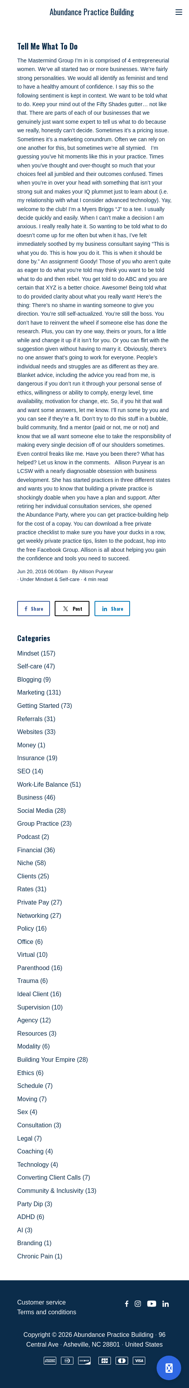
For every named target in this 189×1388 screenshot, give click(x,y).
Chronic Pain (39, 1256)
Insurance (37, 758)
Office (30, 941)
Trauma (32, 980)
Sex (27, 1112)
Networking (39, 915)
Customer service (41, 1302)
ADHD (30, 1217)
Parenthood (39, 968)
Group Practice (44, 823)
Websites (36, 732)
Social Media (41, 810)
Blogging (34, 679)
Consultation (39, 1125)
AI (24, 1230)
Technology (37, 1164)
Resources (36, 1033)
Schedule (35, 1085)
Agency (34, 1020)
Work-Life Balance (49, 784)
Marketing (39, 692)
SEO (30, 771)
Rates (31, 889)
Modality (33, 1046)
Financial (36, 850)
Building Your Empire (52, 1059)
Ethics (30, 1073)
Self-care (69, 579)
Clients (33, 876)
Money (31, 745)
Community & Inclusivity (56, 1190)
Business (36, 797)
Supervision (40, 1007)
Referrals (36, 719)
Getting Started (44, 705)
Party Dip (34, 1204)
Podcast (33, 837)
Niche (31, 863)
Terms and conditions (46, 1312)
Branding (34, 1243)
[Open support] (169, 1368)
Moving (32, 1099)
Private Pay (39, 902)
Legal (29, 1138)
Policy (32, 928)
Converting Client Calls (53, 1177)
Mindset (44, 579)
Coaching (35, 1151)
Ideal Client (39, 994)
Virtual (32, 954)
